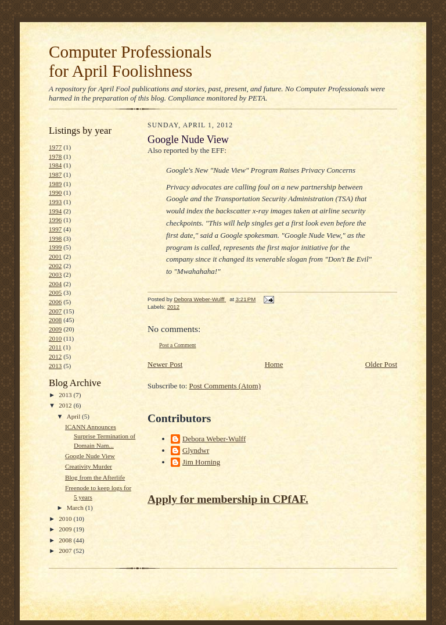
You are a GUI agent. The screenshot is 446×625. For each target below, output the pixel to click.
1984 (55, 165)
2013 (55, 365)
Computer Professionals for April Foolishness (130, 61)
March (76, 507)
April (74, 416)
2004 (55, 283)
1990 (55, 192)
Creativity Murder (88, 466)
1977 (55, 147)
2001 (55, 256)
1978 (55, 156)
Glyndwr (195, 450)
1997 (55, 229)
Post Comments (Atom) (225, 385)
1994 (55, 211)
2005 (55, 292)
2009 (55, 329)
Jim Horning (201, 462)
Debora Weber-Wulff (214, 438)
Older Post (381, 364)
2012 (55, 356)
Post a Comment (177, 345)
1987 (55, 174)
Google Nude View (90, 455)
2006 (55, 301)
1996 (55, 219)
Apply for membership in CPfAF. (228, 499)
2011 (55, 347)
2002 (55, 265)
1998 (55, 238)
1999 (55, 247)
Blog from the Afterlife (95, 477)
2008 (55, 319)
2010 (55, 338)
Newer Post (165, 364)
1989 (55, 183)
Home (274, 364)
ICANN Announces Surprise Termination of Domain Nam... (100, 435)
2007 (55, 311)
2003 (55, 274)
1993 (55, 201)
